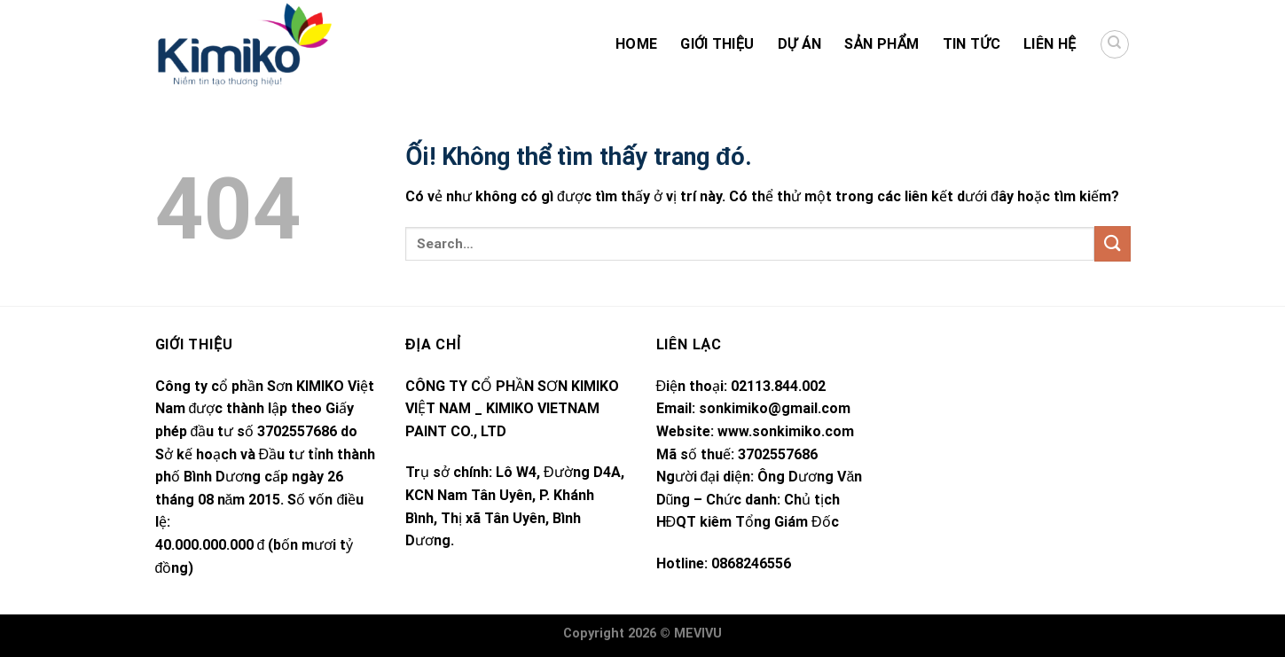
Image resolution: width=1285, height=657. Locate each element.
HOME (636, 43)
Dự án (800, 43)
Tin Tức (971, 43)
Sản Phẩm (881, 43)
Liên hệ (1049, 43)
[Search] (1115, 44)
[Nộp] (1112, 243)
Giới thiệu (717, 43)
